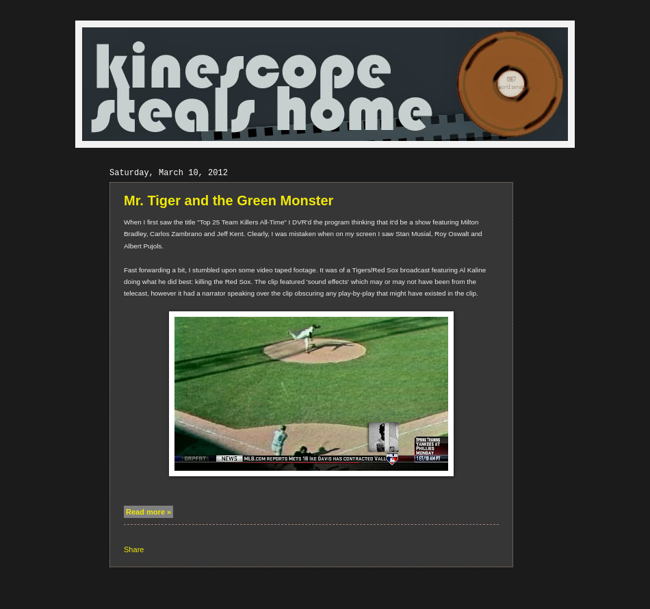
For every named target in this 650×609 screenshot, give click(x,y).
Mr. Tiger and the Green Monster (228, 200)
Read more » (148, 512)
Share (134, 549)
